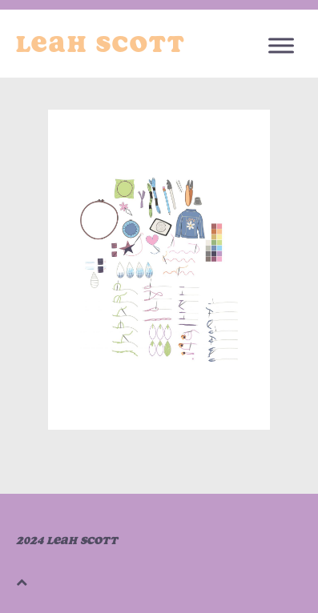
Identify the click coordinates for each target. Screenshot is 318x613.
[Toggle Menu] (281, 45)
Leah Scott (101, 44)
